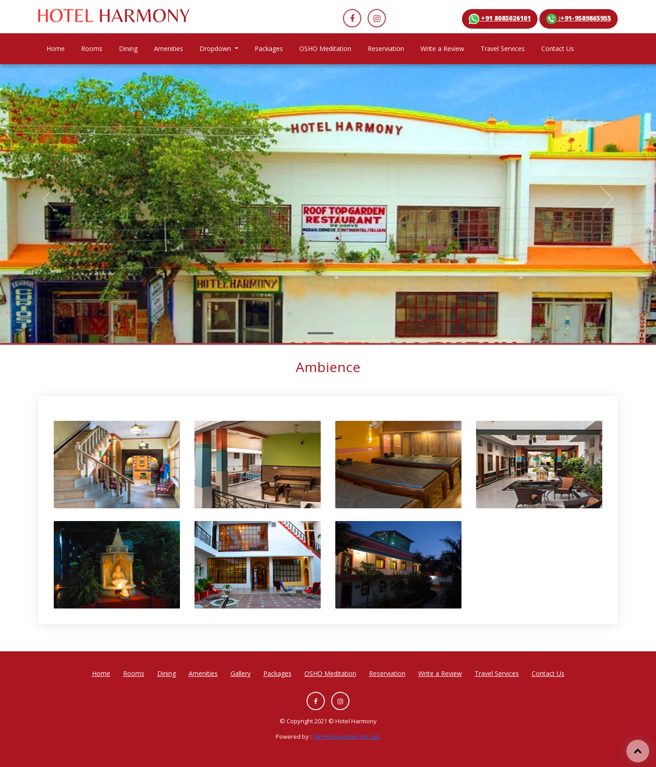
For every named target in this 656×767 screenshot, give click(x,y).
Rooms (91, 48)
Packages (269, 48)
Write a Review (442, 48)
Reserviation (386, 48)
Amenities (168, 48)
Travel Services (503, 48)
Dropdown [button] (216, 48)
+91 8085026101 (500, 19)
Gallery (241, 674)
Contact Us (557, 48)
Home (59, 48)
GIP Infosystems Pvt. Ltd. (346, 736)
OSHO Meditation (325, 48)
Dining (128, 48)
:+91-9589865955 (578, 19)
